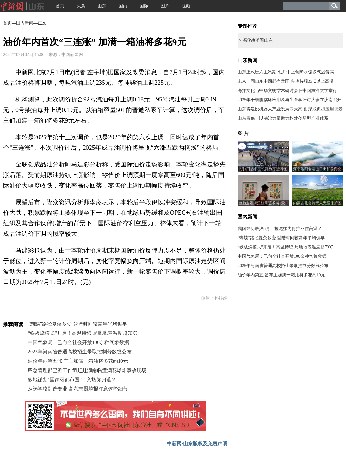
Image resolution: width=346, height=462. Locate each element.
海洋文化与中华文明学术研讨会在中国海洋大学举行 (287, 90)
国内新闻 (24, 23)
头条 (81, 6)
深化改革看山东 (258, 40)
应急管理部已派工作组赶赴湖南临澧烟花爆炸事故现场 (87, 370)
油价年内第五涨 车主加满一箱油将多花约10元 (78, 361)
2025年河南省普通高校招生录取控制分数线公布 (80, 351)
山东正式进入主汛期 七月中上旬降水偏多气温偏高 (286, 72)
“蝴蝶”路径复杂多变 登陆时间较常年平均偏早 (77, 323)
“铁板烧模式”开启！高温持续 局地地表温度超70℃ (82, 333)
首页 (60, 6)
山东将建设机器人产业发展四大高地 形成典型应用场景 (290, 109)
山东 (102, 6)
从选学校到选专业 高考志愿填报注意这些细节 (78, 388)
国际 (144, 6)
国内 (123, 6)
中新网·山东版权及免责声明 (197, 443)
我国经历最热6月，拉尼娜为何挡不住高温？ (280, 228)
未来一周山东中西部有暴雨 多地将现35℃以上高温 (286, 81)
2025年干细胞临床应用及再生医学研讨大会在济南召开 (289, 99)
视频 (186, 6)
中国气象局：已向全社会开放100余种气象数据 (78, 342)
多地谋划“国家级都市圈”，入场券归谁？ (72, 379)
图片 (165, 6)
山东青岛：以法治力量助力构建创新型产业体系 (283, 118)
